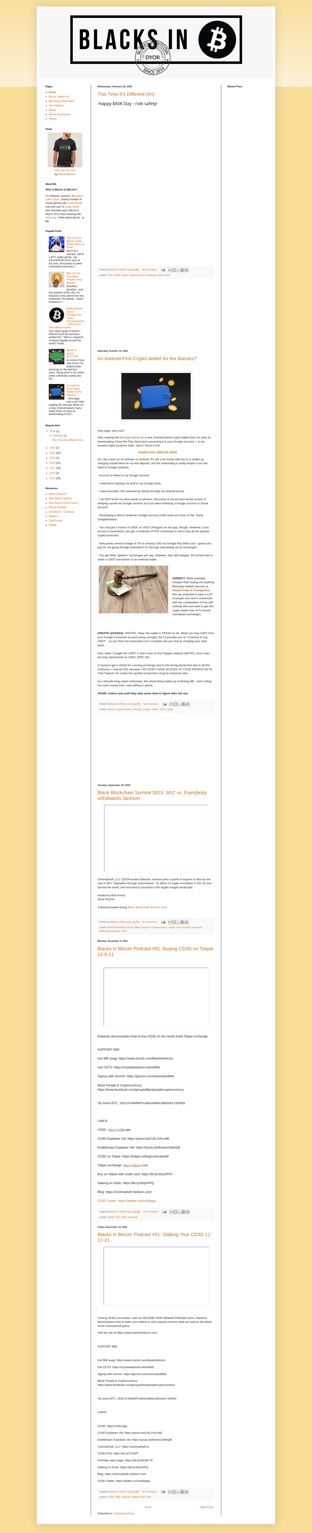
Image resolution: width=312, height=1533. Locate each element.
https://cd (114, 1129)
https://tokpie (132, 1165)
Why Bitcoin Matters (60, 498)
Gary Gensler (183, 927)
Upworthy (51, 217)
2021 (53, 452)
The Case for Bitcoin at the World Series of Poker (75, 242)
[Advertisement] (156, 314)
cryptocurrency (136, 275)
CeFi (109, 275)
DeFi (123, 1217)
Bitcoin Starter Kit (59, 96)
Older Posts (206, 1507)
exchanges (151, 275)
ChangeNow (201, 590)
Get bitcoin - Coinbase (62, 511)
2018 (53, 462)
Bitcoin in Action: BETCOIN (72, 353)
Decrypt (137, 709)
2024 (53, 431)
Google (146, 709)
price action (164, 275)
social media (72, 206)
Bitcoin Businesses (60, 114)
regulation (116, 931)
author (78, 195)
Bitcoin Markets (58, 507)
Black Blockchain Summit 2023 (147, 907)
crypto (124, 275)
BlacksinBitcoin (67, 174)
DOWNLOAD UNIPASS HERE (157, 452)
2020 (53, 457)
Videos (53, 118)
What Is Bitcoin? (58, 494)
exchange (132, 1217)
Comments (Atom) (123, 1513)
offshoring (104, 931)
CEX (117, 1217)
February (58, 435)
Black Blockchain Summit (120, 927)
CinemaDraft (74, 203)
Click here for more (65, 170)
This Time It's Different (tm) (126, 94)
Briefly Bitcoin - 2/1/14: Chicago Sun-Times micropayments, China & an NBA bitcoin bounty (66, 318)
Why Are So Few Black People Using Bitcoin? (74, 278)
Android (111, 709)
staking (135, 1497)
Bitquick (53, 516)
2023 (53, 447)
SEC (124, 931)
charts (117, 275)
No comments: (150, 269)
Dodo (118, 1497)
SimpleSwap (180, 590)
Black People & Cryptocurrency (151, 927)
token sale (145, 1497)
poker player (53, 199)
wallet (170, 709)
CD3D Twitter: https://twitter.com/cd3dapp (127, 1201)
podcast (126, 1497)
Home (148, 1507)
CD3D (110, 1217)
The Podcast (56, 105)
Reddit (52, 525)
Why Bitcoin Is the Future (63, 502)
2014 (53, 478)
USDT (162, 709)
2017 (53, 468)
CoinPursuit (55, 520)
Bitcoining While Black (61, 101)
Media (52, 110)
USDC (154, 709)
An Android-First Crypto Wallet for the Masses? (147, 358)
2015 (53, 473)
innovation (196, 927)
